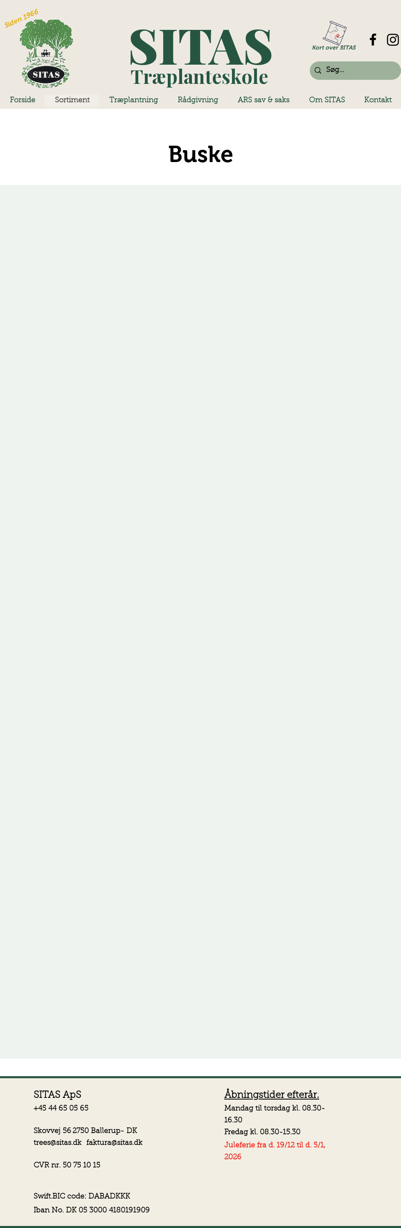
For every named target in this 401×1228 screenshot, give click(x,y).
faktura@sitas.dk (114, 1143)
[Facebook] (373, 39)
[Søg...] (355, 70)
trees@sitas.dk (57, 1143)
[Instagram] (393, 39)
